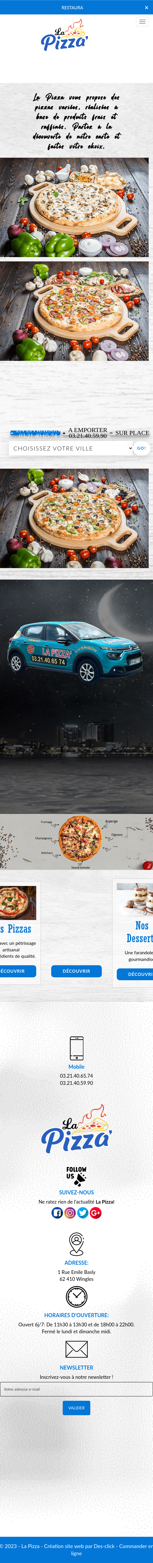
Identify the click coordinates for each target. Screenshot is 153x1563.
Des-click (104, 1546)
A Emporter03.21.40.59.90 (85, 433)
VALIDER (76, 1407)
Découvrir (76, 971)
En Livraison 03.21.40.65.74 (35, 433)
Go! (141, 448)
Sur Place (129, 433)
